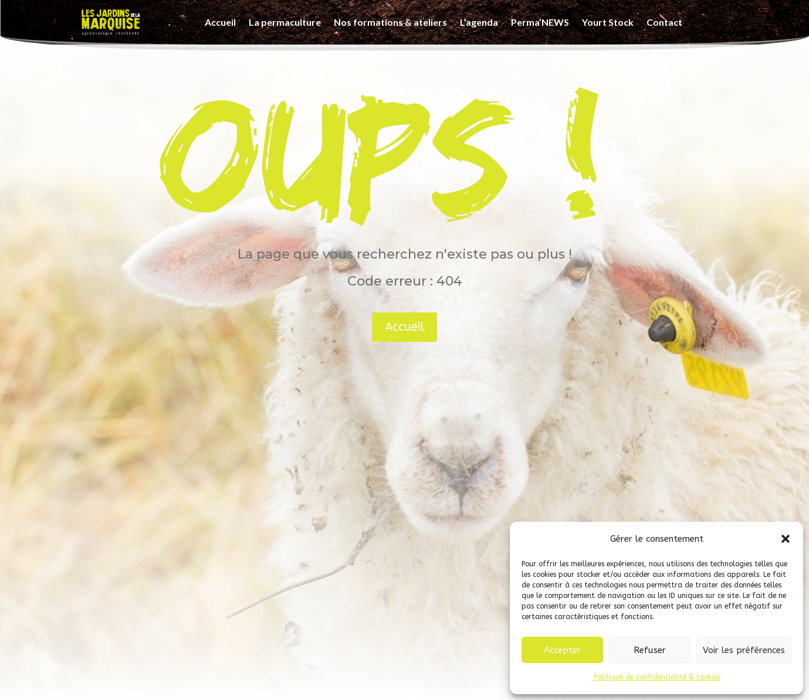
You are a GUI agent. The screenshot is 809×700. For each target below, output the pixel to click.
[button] (785, 539)
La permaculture (285, 22)
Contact (664, 22)
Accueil (220, 22)
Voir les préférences (744, 650)
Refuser (650, 650)
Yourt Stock (608, 22)
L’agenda (479, 22)
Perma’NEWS (540, 22)
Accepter (562, 650)
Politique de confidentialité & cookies (657, 677)
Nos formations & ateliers (390, 22)
